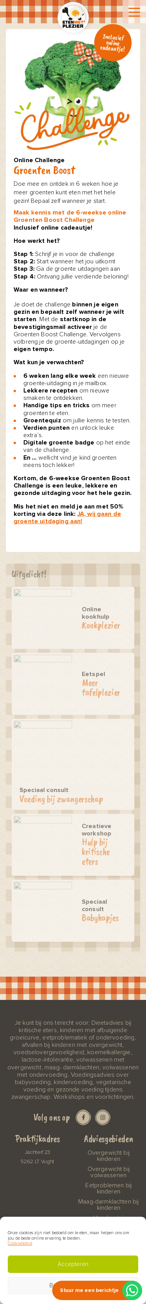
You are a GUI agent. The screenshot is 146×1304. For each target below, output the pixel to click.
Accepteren (73, 1264)
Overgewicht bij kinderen (109, 1155)
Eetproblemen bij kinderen (108, 1188)
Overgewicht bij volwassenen (109, 1172)
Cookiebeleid (20, 1243)
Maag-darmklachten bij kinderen (108, 1204)
